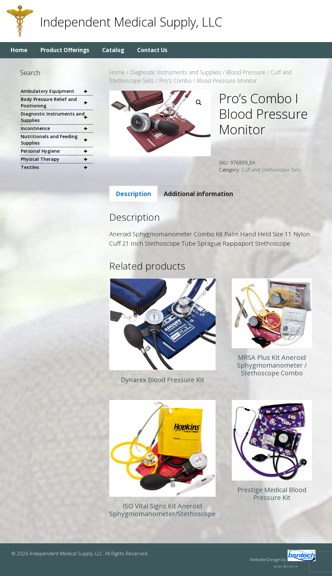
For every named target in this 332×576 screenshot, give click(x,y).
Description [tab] (133, 194)
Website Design (265, 559)
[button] (199, 102)
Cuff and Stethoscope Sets (271, 169)
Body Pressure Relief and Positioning (57, 102)
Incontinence (57, 129)
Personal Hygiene (57, 151)
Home (18, 50)
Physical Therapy (57, 159)
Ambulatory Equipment (57, 91)
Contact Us (152, 50)
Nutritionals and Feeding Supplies (57, 140)
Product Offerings (64, 50)
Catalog (113, 50)
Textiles (57, 167)
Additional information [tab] (198, 194)
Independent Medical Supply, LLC (131, 21)
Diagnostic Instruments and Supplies (175, 72)
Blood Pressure (246, 72)
